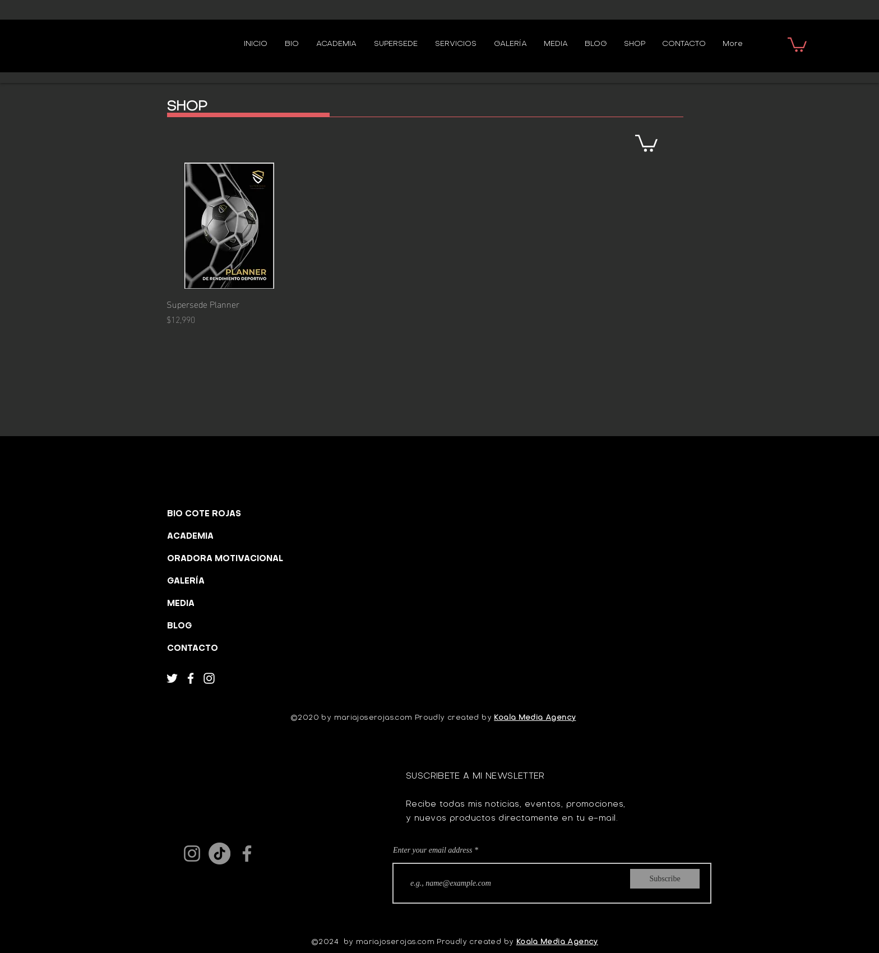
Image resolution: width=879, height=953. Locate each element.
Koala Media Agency (535, 717)
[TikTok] (219, 853)
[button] (797, 44)
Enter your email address (432, 850)
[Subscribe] (665, 879)
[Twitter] (172, 678)
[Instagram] (209, 678)
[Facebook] (190, 678)
